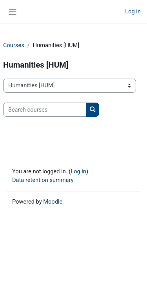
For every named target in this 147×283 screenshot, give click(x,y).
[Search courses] (44, 110)
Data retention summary (43, 180)
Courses (13, 45)
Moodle (52, 201)
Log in (133, 11)
